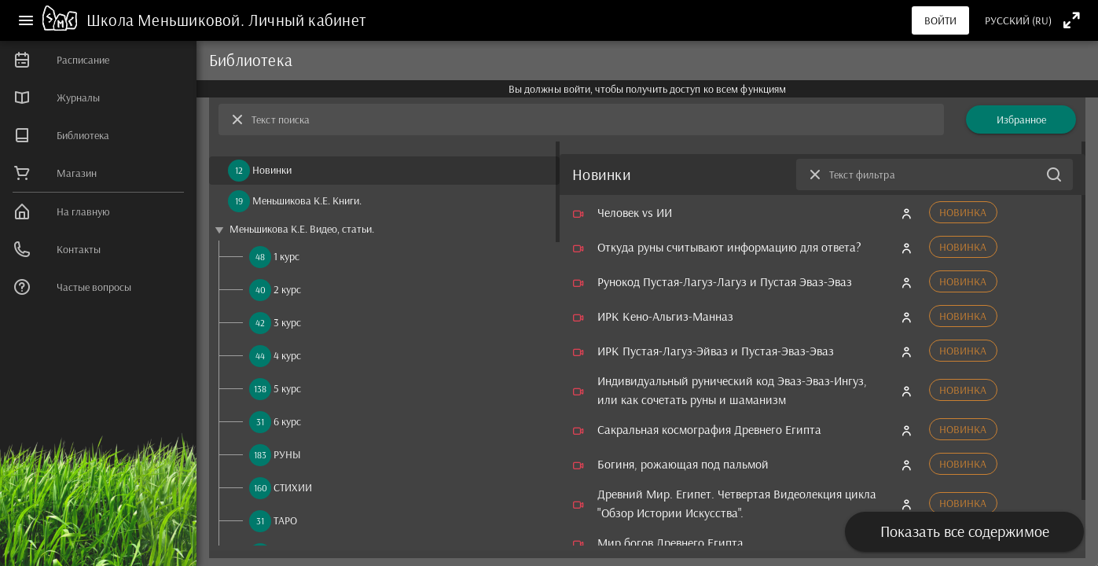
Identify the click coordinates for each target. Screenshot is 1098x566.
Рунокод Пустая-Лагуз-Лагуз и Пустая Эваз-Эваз (724, 281)
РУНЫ (287, 454)
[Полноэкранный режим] (1072, 20)
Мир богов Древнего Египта (670, 542)
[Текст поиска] (593, 119)
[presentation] (964, 462)
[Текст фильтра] (934, 174)
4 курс (287, 355)
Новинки (272, 170)
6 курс (287, 421)
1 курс (286, 256)
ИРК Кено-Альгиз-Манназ (665, 316)
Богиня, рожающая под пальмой (683, 464)
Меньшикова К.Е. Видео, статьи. (302, 229)
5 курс (287, 388)
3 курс (287, 322)
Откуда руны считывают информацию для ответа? (729, 247)
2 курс (287, 289)
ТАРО (285, 520)
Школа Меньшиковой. (167, 19)
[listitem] (98, 60)
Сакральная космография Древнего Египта (709, 429)
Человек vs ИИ (634, 212)
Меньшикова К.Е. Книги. (307, 200)
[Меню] (25, 20)
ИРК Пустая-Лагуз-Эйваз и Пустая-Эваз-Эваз (715, 350)
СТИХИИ (293, 487)
